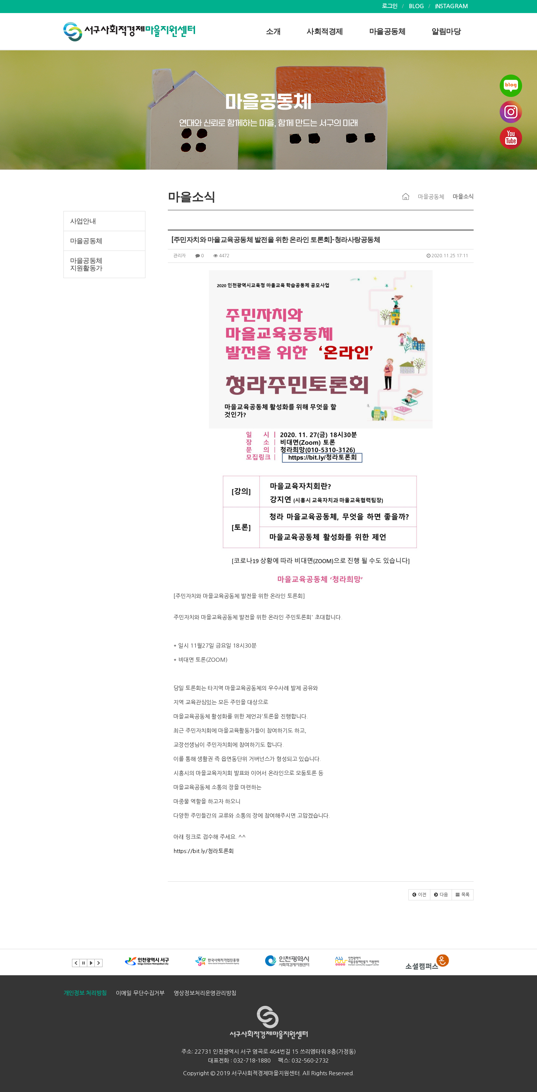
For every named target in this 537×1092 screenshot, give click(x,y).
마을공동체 (387, 31)
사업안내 (83, 221)
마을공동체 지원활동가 (86, 264)
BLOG (416, 6)
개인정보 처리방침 (85, 993)
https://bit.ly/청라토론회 (203, 851)
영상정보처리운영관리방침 (205, 993)
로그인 (390, 6)
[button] (419, 894)
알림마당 (446, 31)
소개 (273, 31)
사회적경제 (325, 31)
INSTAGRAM (451, 6)
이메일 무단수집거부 (140, 993)
